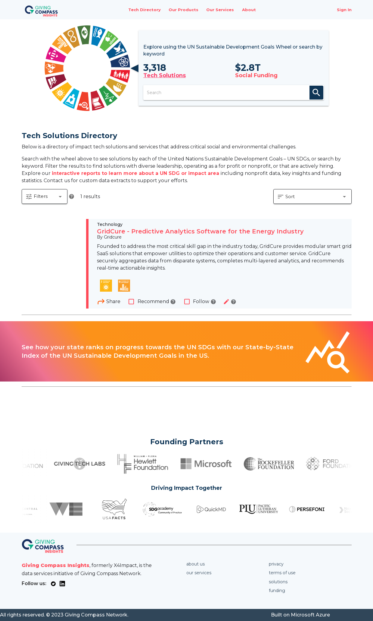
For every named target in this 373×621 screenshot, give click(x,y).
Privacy (276, 564)
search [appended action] (316, 92)
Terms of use (282, 572)
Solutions (278, 582)
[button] (44, 196)
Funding (277, 590)
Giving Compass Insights (55, 565)
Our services (198, 572)
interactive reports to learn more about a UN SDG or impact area (136, 173)
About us (195, 564)
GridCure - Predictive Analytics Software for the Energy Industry (200, 231)
